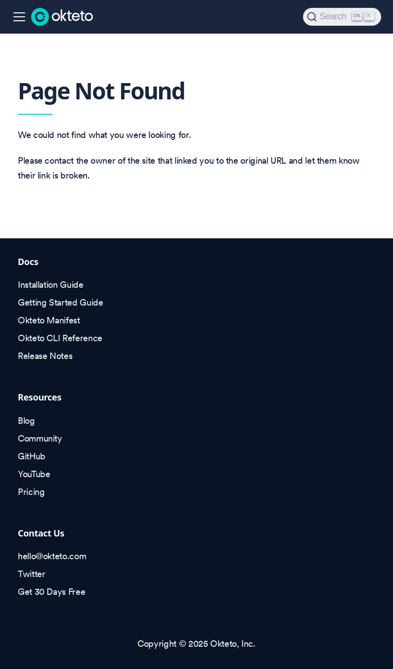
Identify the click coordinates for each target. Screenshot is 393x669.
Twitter (31, 574)
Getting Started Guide (60, 302)
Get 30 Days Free (51, 591)
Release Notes (45, 355)
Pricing (31, 491)
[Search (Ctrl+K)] (342, 17)
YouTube (34, 474)
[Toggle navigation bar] (19, 16)
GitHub (31, 456)
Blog (26, 420)
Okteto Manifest (49, 320)
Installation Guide (51, 284)
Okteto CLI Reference (60, 338)
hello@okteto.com (52, 556)
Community (40, 438)
